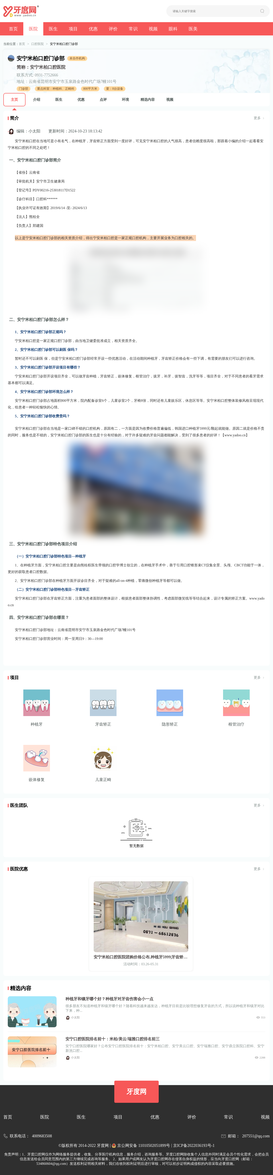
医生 (53, 28)
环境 (125, 99)
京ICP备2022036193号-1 (194, 1145)
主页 (14, 99)
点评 (103, 99)
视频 (153, 28)
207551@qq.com (256, 1136)
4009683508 (42, 1136)
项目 (73, 28)
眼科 (173, 28)
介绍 (36, 99)
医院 (33, 28)
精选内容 (147, 99)
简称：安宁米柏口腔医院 (41, 67)
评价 (113, 28)
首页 (13, 28)
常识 (133, 28)
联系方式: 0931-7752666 (37, 75)
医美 (193, 28)
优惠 (93, 28)
